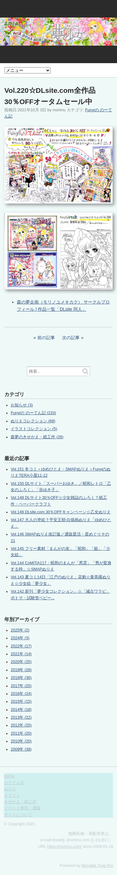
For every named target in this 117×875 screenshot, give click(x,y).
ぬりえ (10, 789)
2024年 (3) (20, 638)
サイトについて (18, 814)
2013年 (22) (21, 717)
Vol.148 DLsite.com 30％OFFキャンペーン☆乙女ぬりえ (60, 512)
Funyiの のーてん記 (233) (33, 413)
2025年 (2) (20, 630)
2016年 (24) (21, 693)
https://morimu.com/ (64, 846)
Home (9, 776)
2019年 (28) (21, 670)
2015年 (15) (21, 701)
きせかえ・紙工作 (20, 802)
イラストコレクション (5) (34, 429)
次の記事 (71, 337)
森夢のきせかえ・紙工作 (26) (37, 437)
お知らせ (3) (22, 405)
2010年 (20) (21, 741)
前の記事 (46, 337)
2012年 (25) (21, 725)
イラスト (12, 795)
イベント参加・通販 (22, 808)
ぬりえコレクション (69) (33, 421)
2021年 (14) (21, 654)
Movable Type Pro (97, 865)
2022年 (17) (21, 646)
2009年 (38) (21, 749)
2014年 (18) (21, 709)
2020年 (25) (21, 662)
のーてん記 (14, 783)
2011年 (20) (21, 733)
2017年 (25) (21, 686)
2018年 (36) (21, 678)
